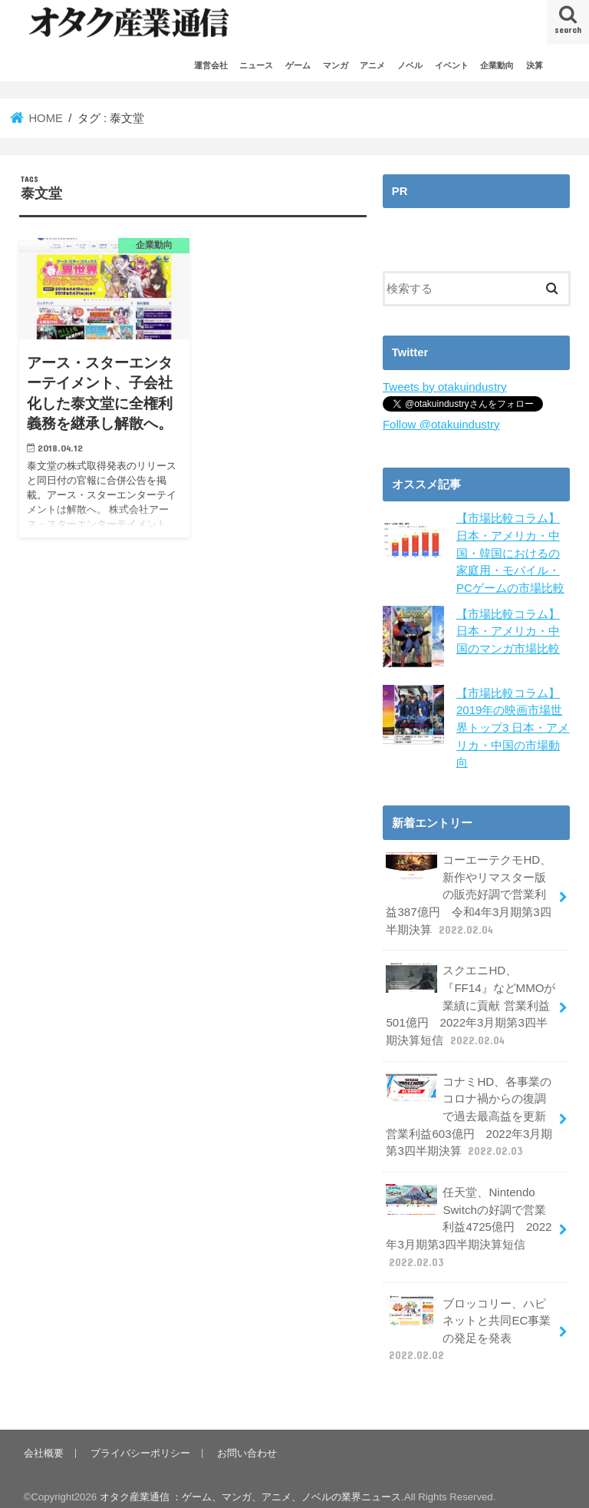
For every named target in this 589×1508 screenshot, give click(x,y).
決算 (534, 65)
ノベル (410, 65)
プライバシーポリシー (139, 1439)
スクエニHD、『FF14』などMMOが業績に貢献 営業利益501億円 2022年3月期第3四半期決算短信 (470, 999)
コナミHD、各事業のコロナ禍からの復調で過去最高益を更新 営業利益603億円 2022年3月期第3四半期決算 (468, 1108)
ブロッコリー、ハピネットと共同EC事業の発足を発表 (468, 1317)
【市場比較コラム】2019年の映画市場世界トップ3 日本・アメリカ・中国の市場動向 (512, 725)
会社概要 (44, 1439)
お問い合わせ (245, 1439)
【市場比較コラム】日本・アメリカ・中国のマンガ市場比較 (508, 629)
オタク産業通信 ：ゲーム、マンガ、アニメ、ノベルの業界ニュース (251, 1484)
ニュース (256, 65)
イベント (452, 65)
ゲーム (298, 65)
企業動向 (497, 65)
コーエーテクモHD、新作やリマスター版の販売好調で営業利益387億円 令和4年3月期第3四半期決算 (468, 890)
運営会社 (211, 65)
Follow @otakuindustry (440, 424)
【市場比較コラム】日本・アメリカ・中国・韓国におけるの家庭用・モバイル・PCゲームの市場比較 (510, 552)
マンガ (335, 65)
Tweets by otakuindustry (444, 387)
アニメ (372, 65)
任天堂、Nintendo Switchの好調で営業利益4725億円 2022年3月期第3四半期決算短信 (468, 1216)
